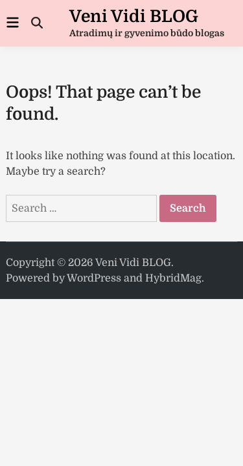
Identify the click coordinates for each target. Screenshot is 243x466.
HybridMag (173, 278)
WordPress (94, 278)
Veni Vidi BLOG (133, 16)
